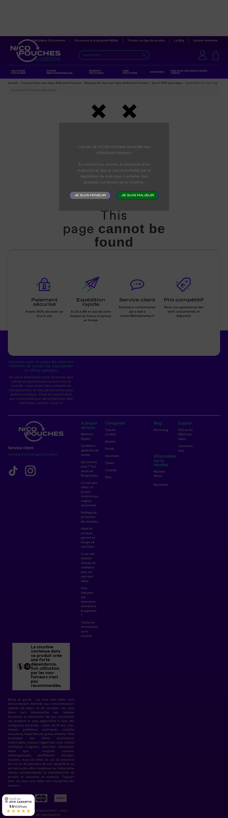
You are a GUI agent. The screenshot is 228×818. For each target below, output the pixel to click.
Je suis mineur (90, 195)
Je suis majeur (137, 195)
